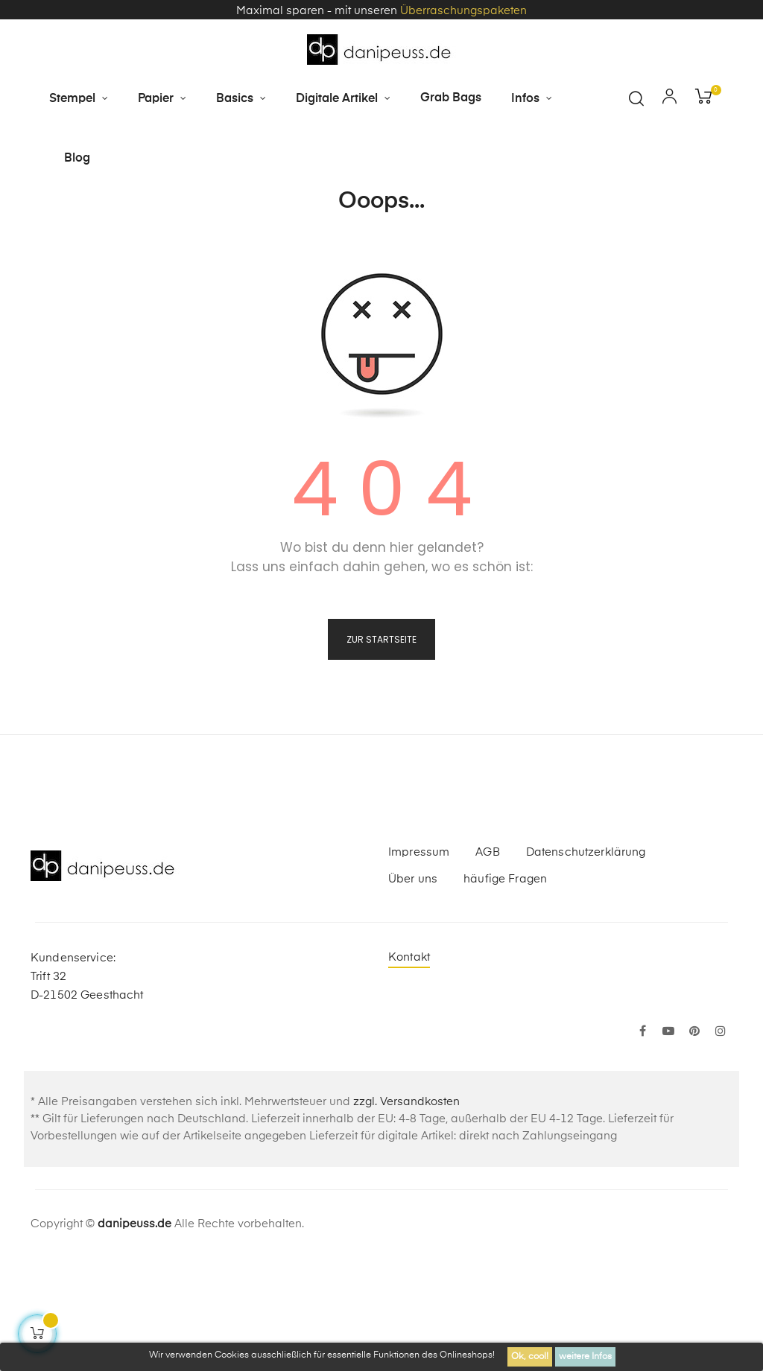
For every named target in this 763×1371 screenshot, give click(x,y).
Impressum (418, 963)
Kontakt (409, 1068)
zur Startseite (381, 750)
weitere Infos (585, 1356)
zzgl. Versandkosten (406, 1212)
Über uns (412, 990)
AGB (487, 963)
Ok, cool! (529, 1356)
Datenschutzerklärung (586, 963)
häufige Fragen (505, 990)
